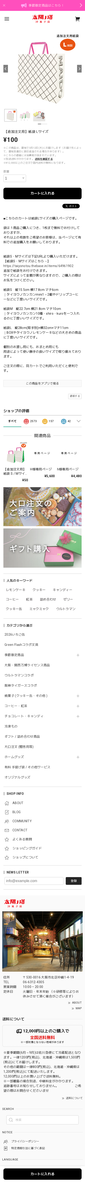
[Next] (79, 69)
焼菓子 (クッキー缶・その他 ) (26, 696)
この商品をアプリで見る (42, 383)
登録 (74, 881)
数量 (6, 171)
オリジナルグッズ (18, 777)
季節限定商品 (14, 655)
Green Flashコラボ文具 (21, 645)
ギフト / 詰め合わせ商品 (22, 736)
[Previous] (5, 69)
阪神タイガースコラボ (21, 685)
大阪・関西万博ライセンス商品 (27, 665)
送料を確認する (44, 159)
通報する (75, 396)
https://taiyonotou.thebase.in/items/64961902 (38, 266)
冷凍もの (11, 726)
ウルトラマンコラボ (19, 675)
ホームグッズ (14, 757)
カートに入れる (42, 193)
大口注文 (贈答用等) (19, 747)
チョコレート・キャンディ (24, 716)
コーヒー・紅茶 (16, 706)
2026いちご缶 (15, 634)
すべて (12, 421)
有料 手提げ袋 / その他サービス (27, 767)
